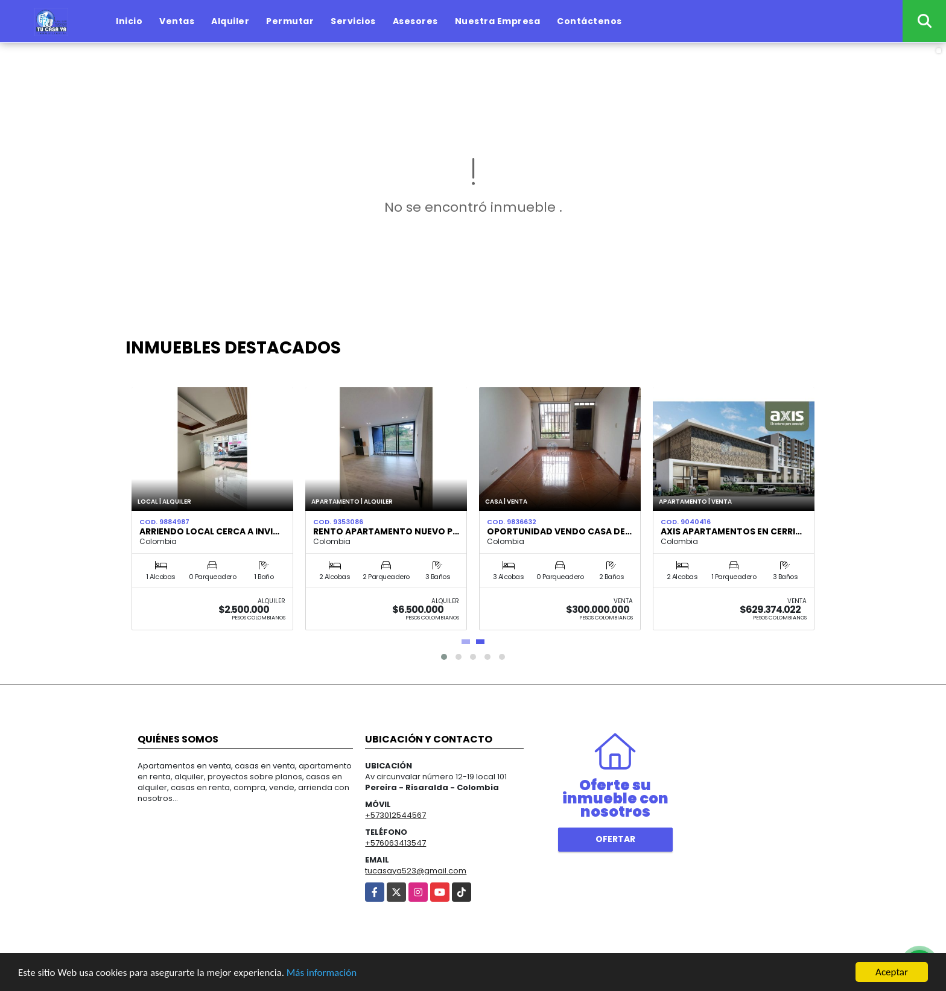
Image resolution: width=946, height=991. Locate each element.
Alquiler (230, 21)
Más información (322, 973)
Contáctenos (589, 21)
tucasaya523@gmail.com (415, 870)
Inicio (129, 21)
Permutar (290, 21)
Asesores (415, 21)
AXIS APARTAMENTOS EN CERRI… (731, 531)
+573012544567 (395, 815)
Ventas (176, 21)
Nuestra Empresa (498, 21)
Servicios (353, 21)
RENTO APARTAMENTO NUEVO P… (386, 531)
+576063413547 (395, 843)
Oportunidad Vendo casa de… (559, 531)
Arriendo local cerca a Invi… (209, 531)
